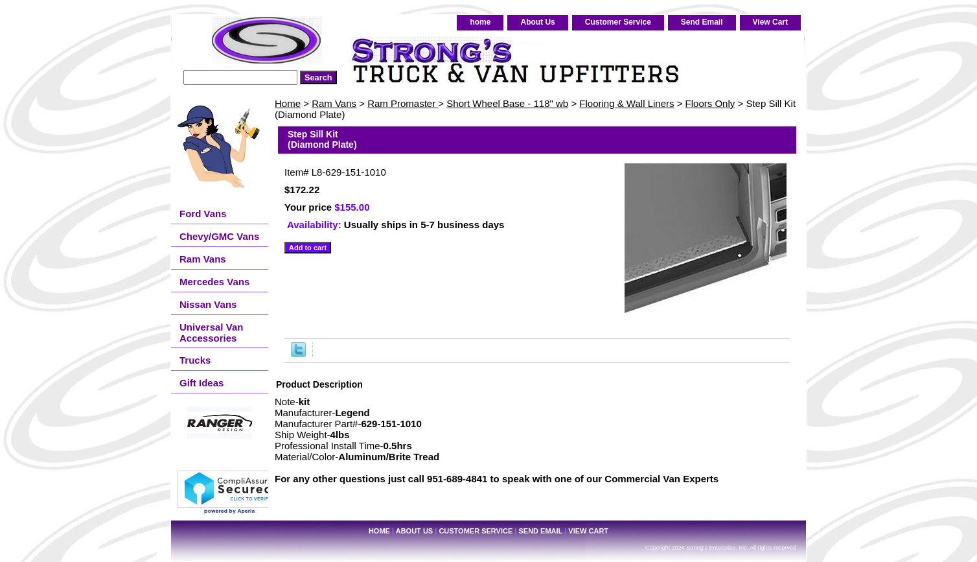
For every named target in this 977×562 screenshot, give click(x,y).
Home (288, 103)
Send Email (702, 22)
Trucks (195, 360)
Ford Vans (203, 213)
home (480, 22)
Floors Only (710, 103)
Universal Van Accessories (211, 333)
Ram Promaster (402, 103)
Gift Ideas (201, 382)
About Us (537, 22)
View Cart (770, 22)
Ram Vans (334, 103)
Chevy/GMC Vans (219, 236)
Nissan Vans (207, 304)
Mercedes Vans (214, 281)
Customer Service (618, 22)
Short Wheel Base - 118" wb (507, 103)
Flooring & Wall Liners (626, 103)
